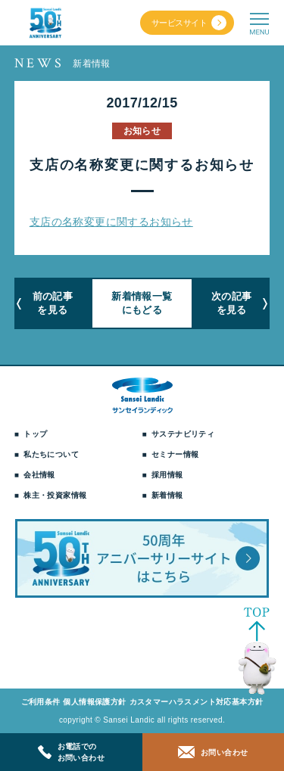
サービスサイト (179, 22)
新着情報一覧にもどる (141, 303)
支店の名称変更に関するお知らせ (111, 222)
